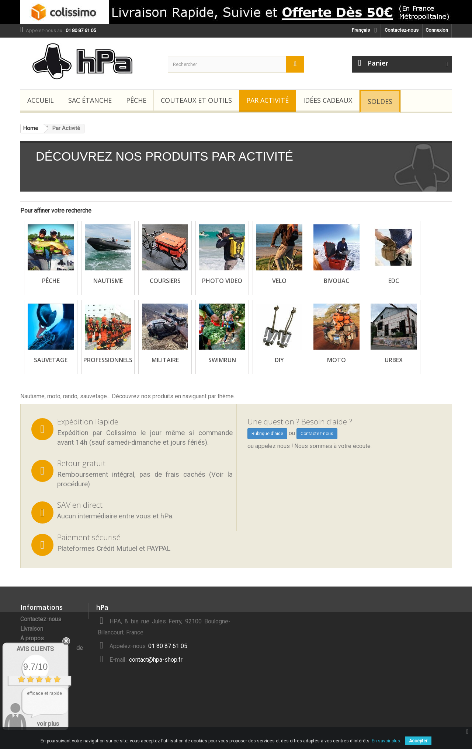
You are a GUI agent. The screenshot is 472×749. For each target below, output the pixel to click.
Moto (336, 360)
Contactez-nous (402, 30)
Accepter (418, 740)
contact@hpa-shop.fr (156, 660)
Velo (279, 281)
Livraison (31, 629)
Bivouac (336, 281)
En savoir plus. (386, 740)
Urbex (394, 360)
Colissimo (121, 433)
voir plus (48, 723)
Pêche (136, 100)
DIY (279, 360)
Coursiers (165, 281)
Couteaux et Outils (196, 100)
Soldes (380, 101)
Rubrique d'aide (267, 433)
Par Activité (267, 100)
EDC (393, 281)
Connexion (437, 30)
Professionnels (107, 360)
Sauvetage (50, 360)
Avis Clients (35, 648)
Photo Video (222, 281)
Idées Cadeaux (327, 100)
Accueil (40, 100)
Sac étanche (90, 100)
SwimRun (222, 360)
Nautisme (108, 281)
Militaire (165, 360)
